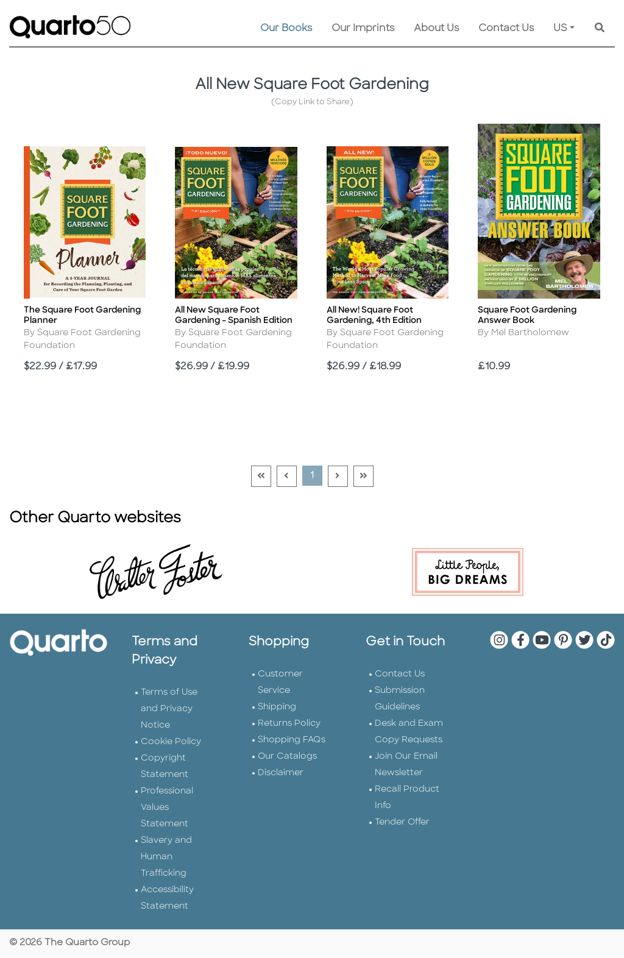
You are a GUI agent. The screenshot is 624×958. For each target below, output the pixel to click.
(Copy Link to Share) (312, 102)
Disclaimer (280, 773)
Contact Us (506, 29)
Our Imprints (363, 29)
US (560, 29)
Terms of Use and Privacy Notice (169, 709)
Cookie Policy (171, 742)
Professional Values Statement (167, 808)
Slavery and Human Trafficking (166, 857)
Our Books (286, 29)
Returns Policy (289, 723)
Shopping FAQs (291, 740)
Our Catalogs (287, 756)
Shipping (277, 707)
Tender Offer (402, 822)
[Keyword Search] (599, 29)
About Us (436, 29)
